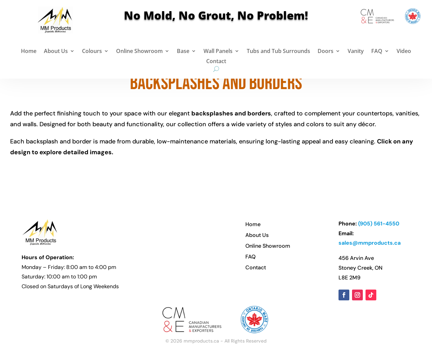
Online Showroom (139, 52)
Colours (92, 52)
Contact (216, 62)
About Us (56, 52)
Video (404, 52)
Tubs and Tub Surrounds (278, 52)
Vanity (356, 52)
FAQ (376, 52)
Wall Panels (218, 52)
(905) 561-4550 (378, 223)
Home (28, 52)
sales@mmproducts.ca (370, 242)
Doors (325, 52)
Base (183, 52)
